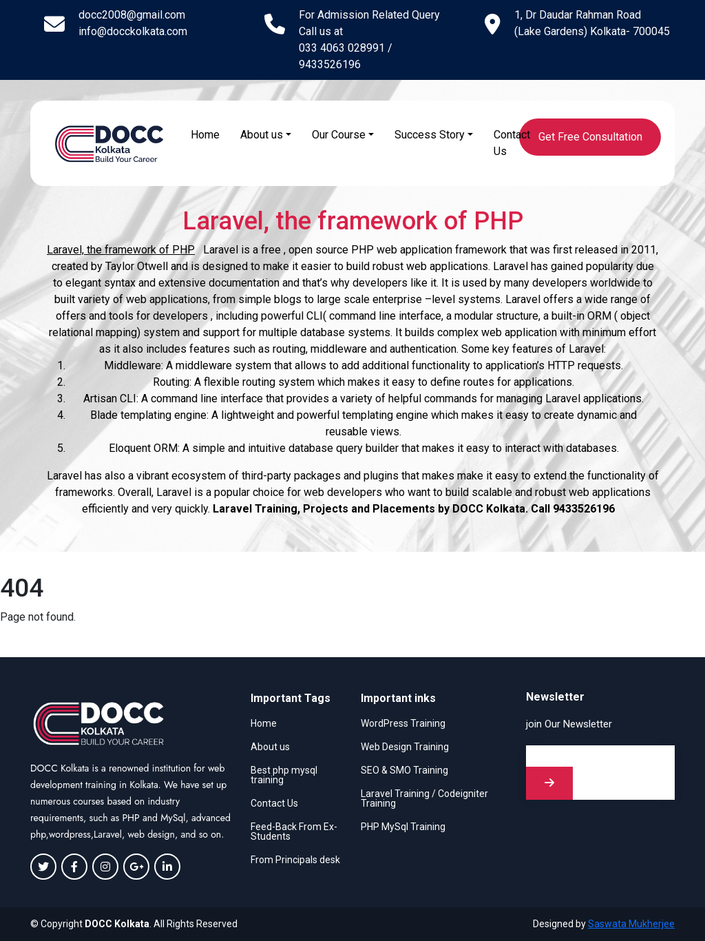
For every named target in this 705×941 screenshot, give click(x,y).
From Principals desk (295, 860)
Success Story (429, 134)
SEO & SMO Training (404, 770)
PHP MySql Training (403, 826)
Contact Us (512, 143)
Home (205, 134)
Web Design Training (405, 747)
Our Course (339, 134)
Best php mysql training (284, 775)
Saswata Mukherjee (631, 923)
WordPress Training (403, 723)
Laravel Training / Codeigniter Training (424, 798)
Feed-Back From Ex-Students (294, 831)
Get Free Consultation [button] (590, 136)
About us (261, 134)
